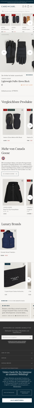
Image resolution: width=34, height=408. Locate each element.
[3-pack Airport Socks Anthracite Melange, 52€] (14, 279)
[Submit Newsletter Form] (30, 337)
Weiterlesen (17, 386)
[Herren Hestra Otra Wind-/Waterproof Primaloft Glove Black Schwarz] (16, 19)
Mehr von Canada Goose (13, 151)
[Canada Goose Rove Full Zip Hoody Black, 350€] (13, 197)
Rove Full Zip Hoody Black (10, 209)
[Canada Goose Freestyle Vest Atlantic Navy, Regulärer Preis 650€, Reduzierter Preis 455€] (8, 242)
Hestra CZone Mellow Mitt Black (12, 137)
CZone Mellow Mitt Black (5, 29)
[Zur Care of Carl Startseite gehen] (8, 6)
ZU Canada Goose (10, 173)
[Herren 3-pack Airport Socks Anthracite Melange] (14, 275)
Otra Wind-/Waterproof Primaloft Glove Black (15, 29)
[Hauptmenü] (31, 6)
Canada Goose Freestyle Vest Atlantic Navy (8, 252)
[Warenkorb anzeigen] (28, 6)
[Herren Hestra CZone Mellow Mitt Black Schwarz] (5, 19)
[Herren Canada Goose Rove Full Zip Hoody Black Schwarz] (13, 192)
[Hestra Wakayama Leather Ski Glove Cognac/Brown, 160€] (26, 22)
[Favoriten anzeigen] (25, 6)
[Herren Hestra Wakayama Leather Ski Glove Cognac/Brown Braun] (26, 19)
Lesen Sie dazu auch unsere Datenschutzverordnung (17, 342)
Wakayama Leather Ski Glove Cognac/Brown (26, 29)
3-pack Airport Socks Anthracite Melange (14, 291)
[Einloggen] (23, 6)
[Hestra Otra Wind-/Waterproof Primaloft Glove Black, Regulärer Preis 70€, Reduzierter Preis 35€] (16, 22)
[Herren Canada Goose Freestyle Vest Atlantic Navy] (8, 239)
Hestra (3, 27)
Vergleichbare (16, 102)
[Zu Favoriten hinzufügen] (22, 110)
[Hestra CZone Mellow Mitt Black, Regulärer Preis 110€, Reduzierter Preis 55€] (5, 22)
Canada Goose (6, 78)
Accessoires (5, 34)
